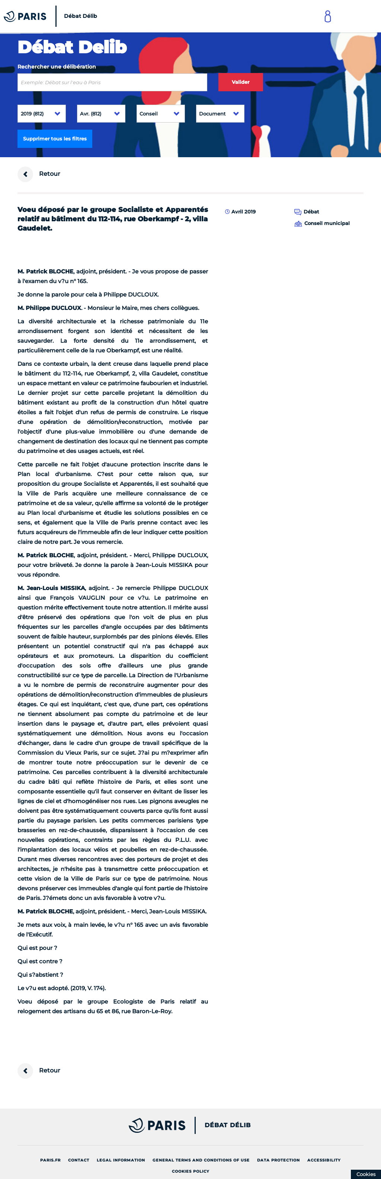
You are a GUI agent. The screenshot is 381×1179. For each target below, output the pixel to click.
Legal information (121, 1160)
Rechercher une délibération (56, 67)
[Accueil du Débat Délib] (52, 16)
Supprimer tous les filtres (55, 139)
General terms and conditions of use (201, 1160)
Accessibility (324, 1160)
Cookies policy (190, 1171)
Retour (38, 174)
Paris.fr (50, 1160)
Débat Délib (228, 1125)
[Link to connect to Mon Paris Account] (327, 16)
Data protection (278, 1160)
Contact (78, 1160)
